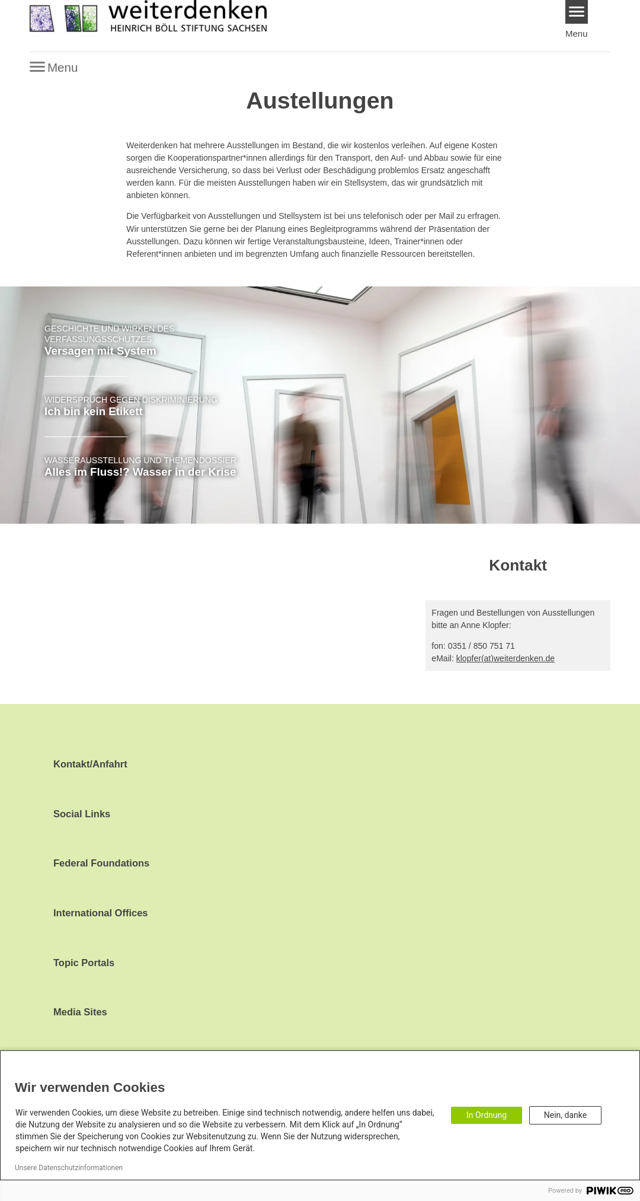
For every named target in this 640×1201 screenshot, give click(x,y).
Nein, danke (565, 1115)
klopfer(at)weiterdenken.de (505, 658)
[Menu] (576, 12)
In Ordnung (486, 1115)
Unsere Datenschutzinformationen (69, 1168)
